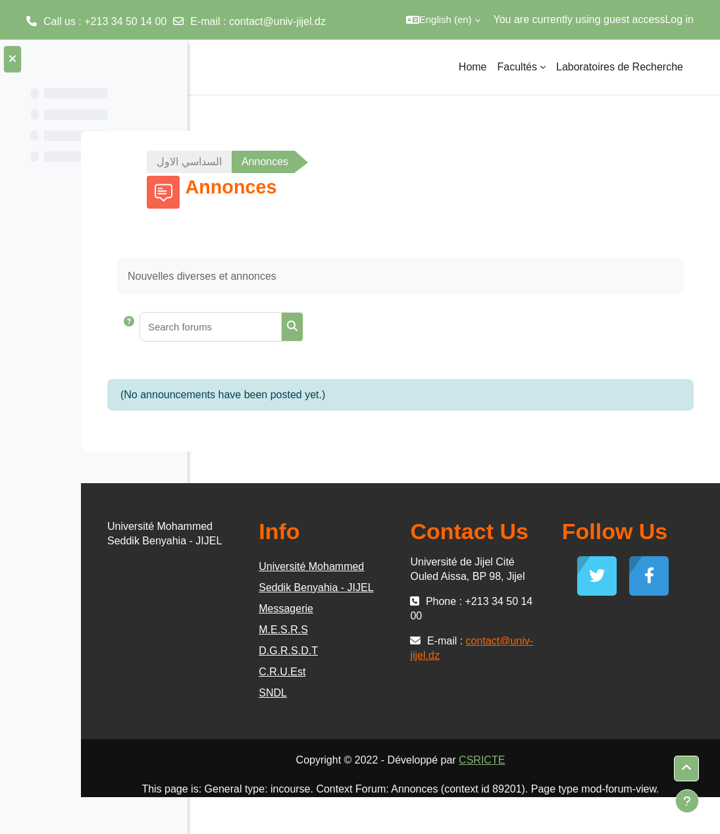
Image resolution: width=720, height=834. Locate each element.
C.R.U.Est (370, 692)
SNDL (361, 713)
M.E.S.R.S (371, 650)
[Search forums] (328, 327)
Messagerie (374, 629)
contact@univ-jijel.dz (277, 21)
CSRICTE (540, 781)
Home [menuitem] (473, 66)
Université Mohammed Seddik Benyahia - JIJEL (392, 587)
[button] (443, 19)
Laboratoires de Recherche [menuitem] (619, 66)
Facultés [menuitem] (517, 66)
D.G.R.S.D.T (376, 671)
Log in (679, 19)
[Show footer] (687, 801)
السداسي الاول (260, 161)
